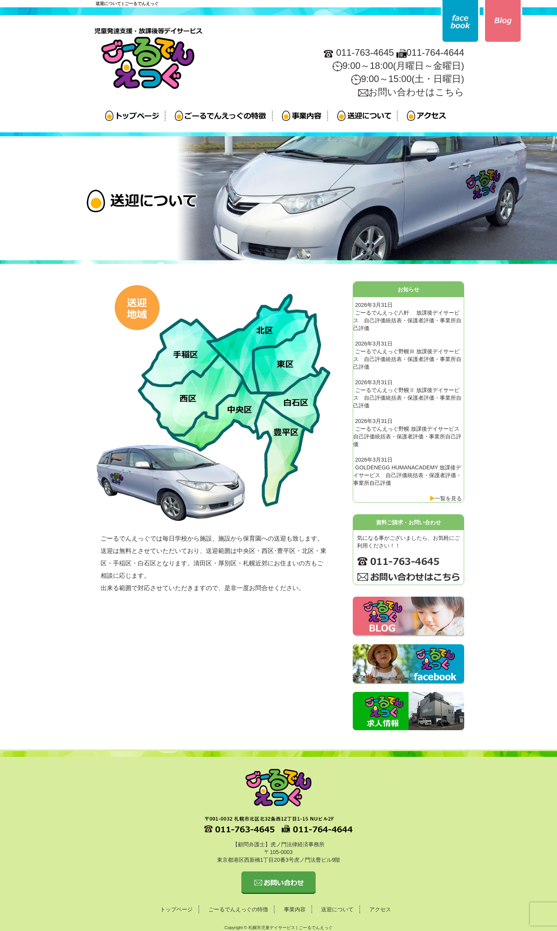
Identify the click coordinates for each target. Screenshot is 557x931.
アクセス (380, 909)
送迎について (337, 909)
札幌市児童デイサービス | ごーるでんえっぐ (290, 927)
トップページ (176, 909)
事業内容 (295, 909)
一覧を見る (448, 498)
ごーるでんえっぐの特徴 (238, 909)
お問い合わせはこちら (411, 92)
